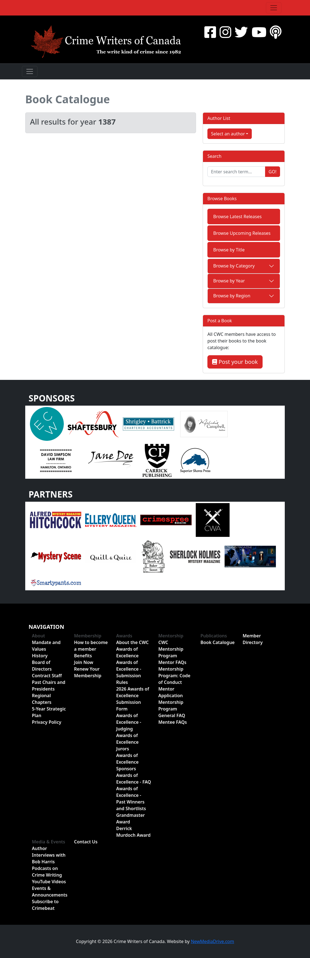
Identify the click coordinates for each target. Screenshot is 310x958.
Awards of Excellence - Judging (128, 722)
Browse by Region (231, 296)
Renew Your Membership (87, 672)
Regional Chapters (41, 698)
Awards (124, 636)
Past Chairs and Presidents (48, 685)
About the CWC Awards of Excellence (132, 649)
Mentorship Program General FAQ (171, 708)
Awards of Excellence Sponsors (127, 762)
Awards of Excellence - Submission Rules (128, 672)
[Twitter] (241, 32)
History (40, 656)
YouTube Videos (49, 882)
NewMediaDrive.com (212, 941)
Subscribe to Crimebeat (45, 904)
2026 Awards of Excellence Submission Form (132, 699)
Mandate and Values (46, 645)
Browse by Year (229, 281)
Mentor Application (170, 692)
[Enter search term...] (236, 171)
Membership (87, 636)
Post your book (235, 361)
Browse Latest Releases (237, 216)
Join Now (83, 662)
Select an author (228, 134)
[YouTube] (258, 32)
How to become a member (91, 645)
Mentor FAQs (172, 662)
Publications (213, 636)
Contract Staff (47, 676)
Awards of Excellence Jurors (127, 742)
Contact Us (86, 842)
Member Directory (253, 639)
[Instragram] (225, 32)
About (38, 636)
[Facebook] (210, 32)
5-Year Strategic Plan (49, 712)
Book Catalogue (67, 99)
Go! (272, 172)
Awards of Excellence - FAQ (133, 778)
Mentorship (170, 636)
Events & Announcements (49, 891)
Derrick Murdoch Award (133, 831)
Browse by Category (234, 266)
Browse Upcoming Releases (242, 233)
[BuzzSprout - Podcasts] (275, 32)
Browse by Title (229, 250)
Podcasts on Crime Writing (47, 871)
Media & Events (48, 842)
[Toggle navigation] (273, 7)
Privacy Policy (46, 722)
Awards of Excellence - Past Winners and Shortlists (131, 799)
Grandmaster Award (130, 818)
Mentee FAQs (172, 722)
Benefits (83, 656)
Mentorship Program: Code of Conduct (174, 675)
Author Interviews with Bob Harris (48, 855)
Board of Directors (42, 665)
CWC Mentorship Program (170, 649)
